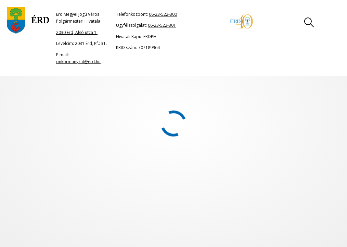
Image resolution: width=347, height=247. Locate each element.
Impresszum (143, 165)
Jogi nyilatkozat (87, 165)
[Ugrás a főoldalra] (28, 20)
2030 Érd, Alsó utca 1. (77, 32)
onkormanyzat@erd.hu (78, 61)
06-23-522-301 (162, 25)
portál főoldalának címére (80, 99)
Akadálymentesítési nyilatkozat (293, 165)
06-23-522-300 (163, 14)
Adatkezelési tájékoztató (208, 165)
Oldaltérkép (33, 165)
